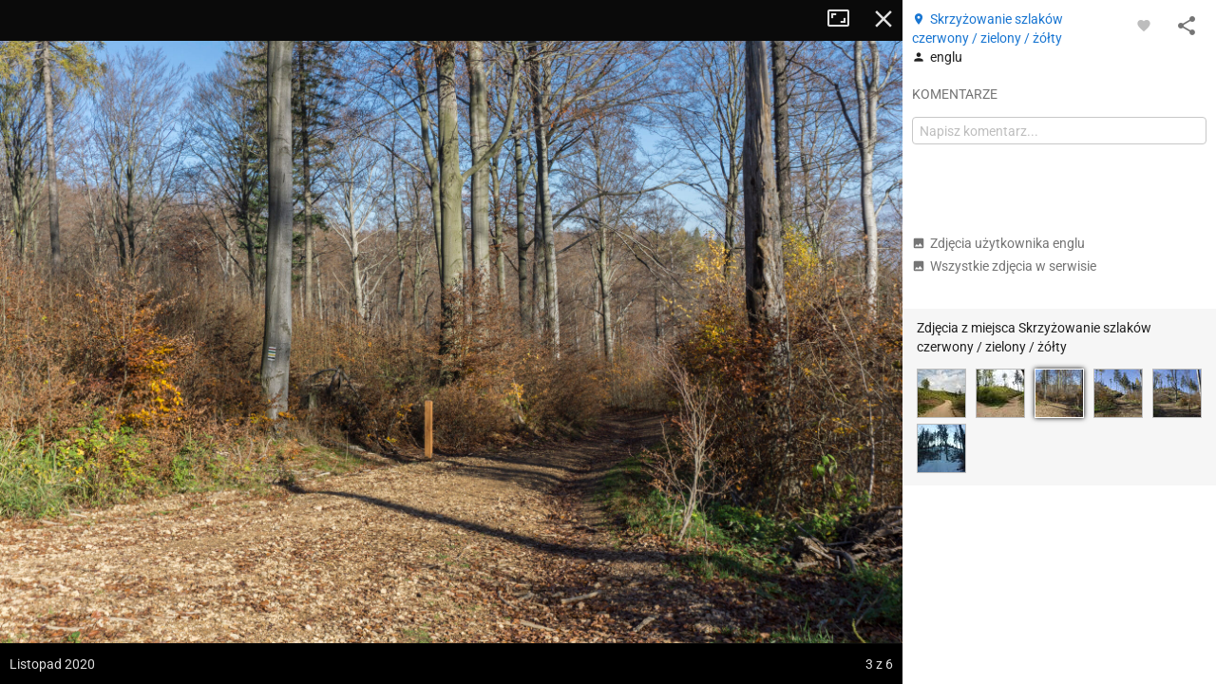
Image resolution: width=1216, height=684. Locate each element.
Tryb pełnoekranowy (845, 19)
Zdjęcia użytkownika (998, 243)
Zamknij (883, 19)
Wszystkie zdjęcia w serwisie (1004, 266)
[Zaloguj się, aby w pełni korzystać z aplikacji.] (1144, 24)
